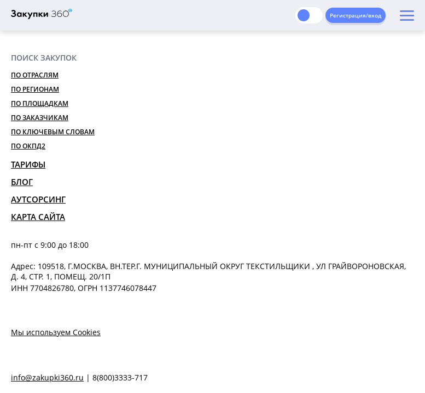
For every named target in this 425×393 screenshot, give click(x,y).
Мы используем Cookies (56, 332)
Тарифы (28, 164)
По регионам (35, 89)
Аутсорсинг (38, 199)
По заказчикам (39, 117)
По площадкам (39, 103)
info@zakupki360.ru (47, 377)
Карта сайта (38, 216)
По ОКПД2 (28, 146)
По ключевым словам (53, 131)
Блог (22, 181)
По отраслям (35, 75)
